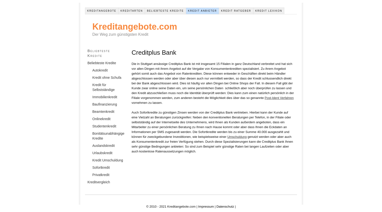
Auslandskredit (103, 146)
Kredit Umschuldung (107, 160)
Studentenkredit (104, 126)
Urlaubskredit (102, 153)
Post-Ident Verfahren (279, 98)
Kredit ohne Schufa (106, 78)
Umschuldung (237, 137)
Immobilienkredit (104, 97)
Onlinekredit (101, 119)
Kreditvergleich (98, 182)
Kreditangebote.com (134, 27)
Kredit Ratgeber (236, 10)
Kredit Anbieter (202, 10)
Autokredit (100, 70)
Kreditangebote (101, 10)
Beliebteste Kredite (165, 10)
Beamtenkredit (103, 112)
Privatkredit (100, 175)
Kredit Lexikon (268, 10)
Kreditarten (132, 10)
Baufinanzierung (104, 104)
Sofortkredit (101, 167)
